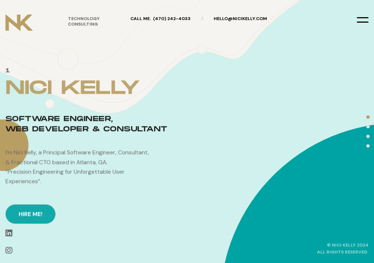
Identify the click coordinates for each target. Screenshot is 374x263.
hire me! (30, 236)
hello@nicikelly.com (240, 19)
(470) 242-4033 (172, 19)
